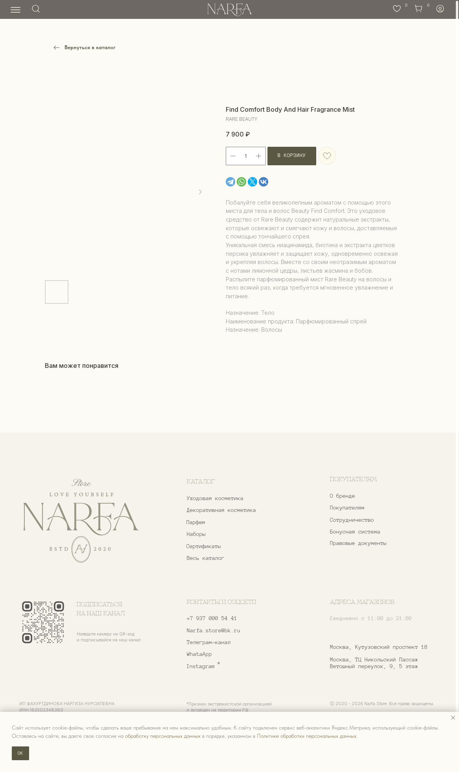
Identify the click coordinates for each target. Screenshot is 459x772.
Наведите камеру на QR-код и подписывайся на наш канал (109, 637)
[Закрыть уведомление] (453, 718)
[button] (374, 520)
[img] (81, 521)
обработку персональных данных (163, 736)
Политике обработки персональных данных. (307, 736)
